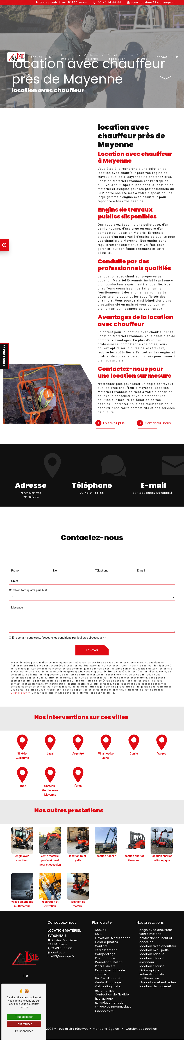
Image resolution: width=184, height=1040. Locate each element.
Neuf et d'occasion (109, 979)
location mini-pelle (154, 951)
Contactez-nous (155, 405)
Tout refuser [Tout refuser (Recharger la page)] (24, 1024)
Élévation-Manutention (113, 938)
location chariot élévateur (151, 961)
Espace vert (104, 1011)
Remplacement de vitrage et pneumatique (113, 1005)
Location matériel (69, 78)
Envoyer (92, 632)
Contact (160, 78)
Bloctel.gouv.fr (20, 675)
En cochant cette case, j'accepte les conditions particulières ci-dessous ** (59, 620)
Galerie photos (141, 78)
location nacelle (151, 955)
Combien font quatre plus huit (28, 572)
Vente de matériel (91, 78)
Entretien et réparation (117, 78)
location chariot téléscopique (151, 969)
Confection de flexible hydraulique (112, 997)
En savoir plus (110, 405)
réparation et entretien (157, 983)
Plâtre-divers (105, 967)
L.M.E (51, 78)
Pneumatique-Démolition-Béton (109, 961)
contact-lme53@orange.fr (153, 2)
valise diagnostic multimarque (152, 977)
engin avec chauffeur (155, 930)
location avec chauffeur (157, 946)
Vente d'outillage (108, 983)
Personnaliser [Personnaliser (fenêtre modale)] (24, 1031)
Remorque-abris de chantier (110, 973)
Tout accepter (24, 1017)
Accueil (37, 78)
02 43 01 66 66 (109, 2)
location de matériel (155, 987)
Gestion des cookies (141, 1029)
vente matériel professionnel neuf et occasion (155, 938)
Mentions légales (106, 1029)
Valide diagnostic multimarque (108, 989)
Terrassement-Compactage (107, 953)
